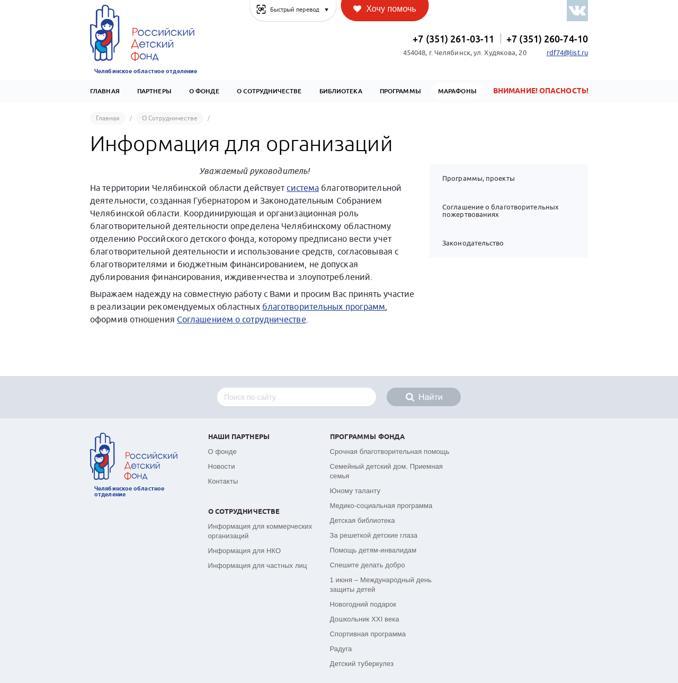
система (303, 188)
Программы (400, 91)
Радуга (341, 649)
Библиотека (340, 91)
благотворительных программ (324, 307)
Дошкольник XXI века (364, 619)
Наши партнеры (239, 437)
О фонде (222, 452)
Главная (105, 91)
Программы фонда (367, 437)
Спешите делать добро (367, 565)
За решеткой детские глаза (374, 535)
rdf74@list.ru (567, 53)
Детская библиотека (362, 520)
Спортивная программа (368, 634)
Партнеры (154, 91)
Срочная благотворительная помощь (390, 452)
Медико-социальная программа (381, 506)
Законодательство (473, 243)
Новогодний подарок (363, 604)
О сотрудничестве (269, 91)
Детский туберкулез (362, 664)
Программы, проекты (478, 178)
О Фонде (204, 91)
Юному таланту (355, 491)
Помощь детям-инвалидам (373, 550)
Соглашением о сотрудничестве (241, 319)
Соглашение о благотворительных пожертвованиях (500, 211)
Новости (221, 466)
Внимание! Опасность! (540, 91)
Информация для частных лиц (257, 566)
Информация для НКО (244, 551)
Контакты (223, 481)
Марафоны (457, 91)
